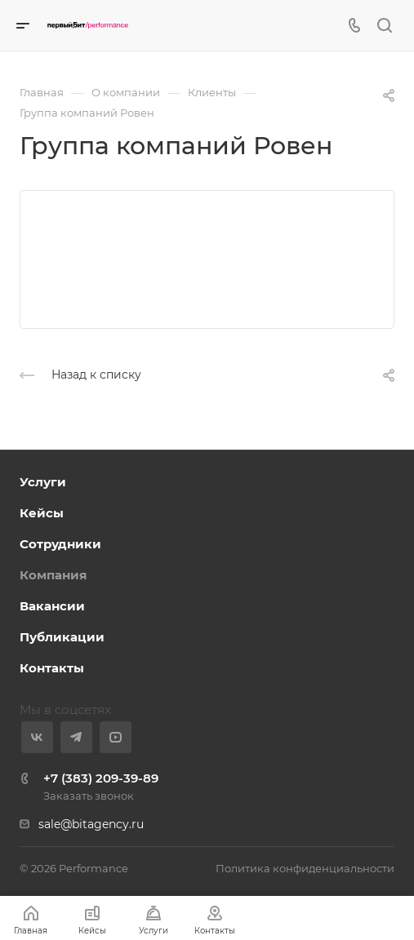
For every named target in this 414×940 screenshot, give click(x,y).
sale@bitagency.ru (91, 824)
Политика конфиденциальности (305, 868)
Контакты (52, 668)
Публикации (62, 637)
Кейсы (42, 513)
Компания (53, 575)
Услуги (43, 482)
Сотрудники (60, 544)
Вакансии (52, 606)
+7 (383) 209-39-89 (100, 778)
